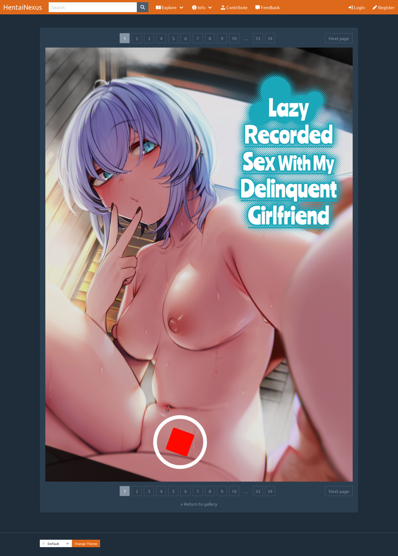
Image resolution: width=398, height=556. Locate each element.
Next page (339, 38)
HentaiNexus (22, 7)
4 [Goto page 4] (161, 38)
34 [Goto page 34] (270, 38)
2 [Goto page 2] (137, 38)
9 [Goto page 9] (222, 38)
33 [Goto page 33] (257, 38)
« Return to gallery (199, 504)
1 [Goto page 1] (125, 38)
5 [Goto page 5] (173, 38)
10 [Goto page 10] (234, 38)
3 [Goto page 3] (149, 38)
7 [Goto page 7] (198, 38)
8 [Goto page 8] (210, 38)
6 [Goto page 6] (185, 38)
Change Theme (86, 543)
